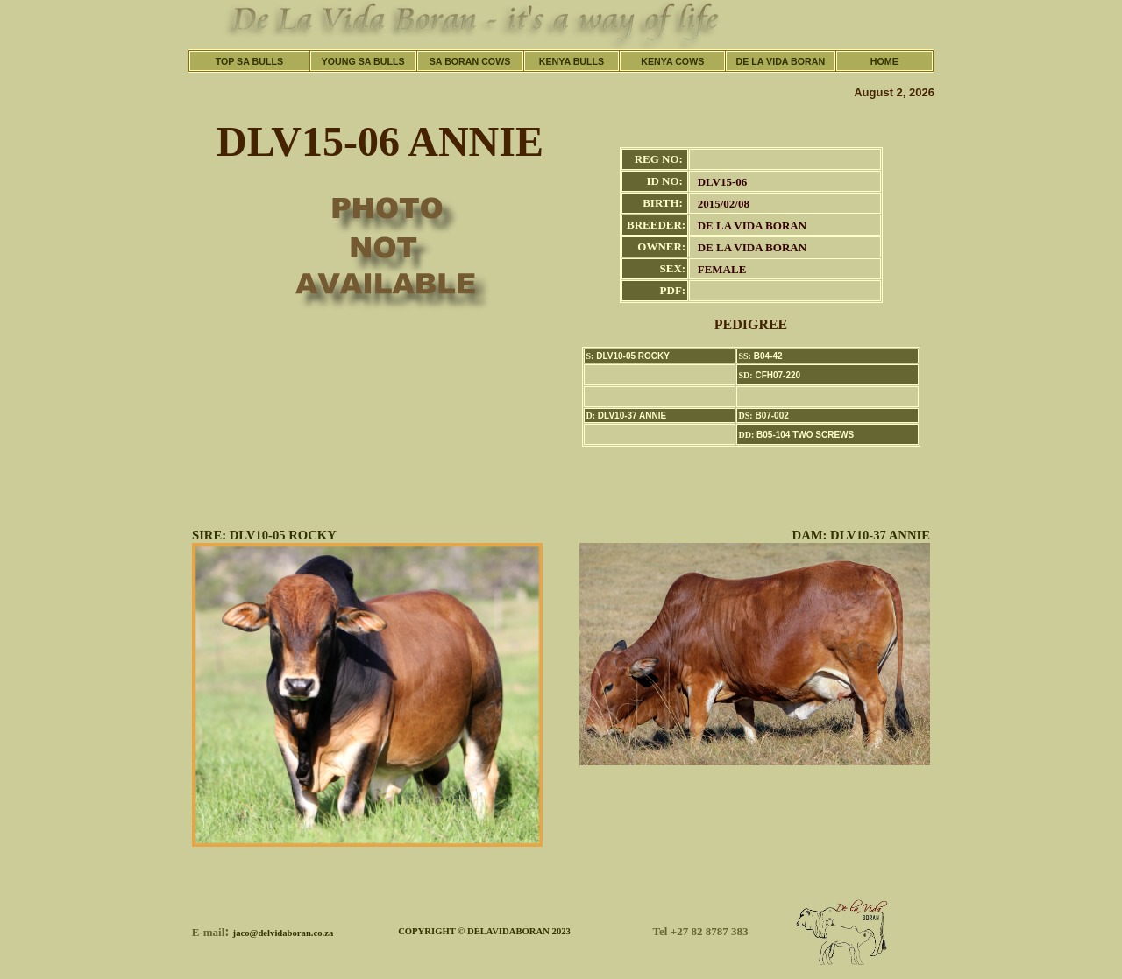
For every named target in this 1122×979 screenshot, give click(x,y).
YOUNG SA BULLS (363, 61)
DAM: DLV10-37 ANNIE (861, 535)
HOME (884, 61)
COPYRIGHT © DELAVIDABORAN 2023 (484, 931)
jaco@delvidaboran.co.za (283, 933)
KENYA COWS (672, 61)
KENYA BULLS (571, 61)
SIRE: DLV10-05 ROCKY (264, 535)
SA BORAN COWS (470, 61)
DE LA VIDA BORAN (781, 61)
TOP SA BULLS (249, 61)
